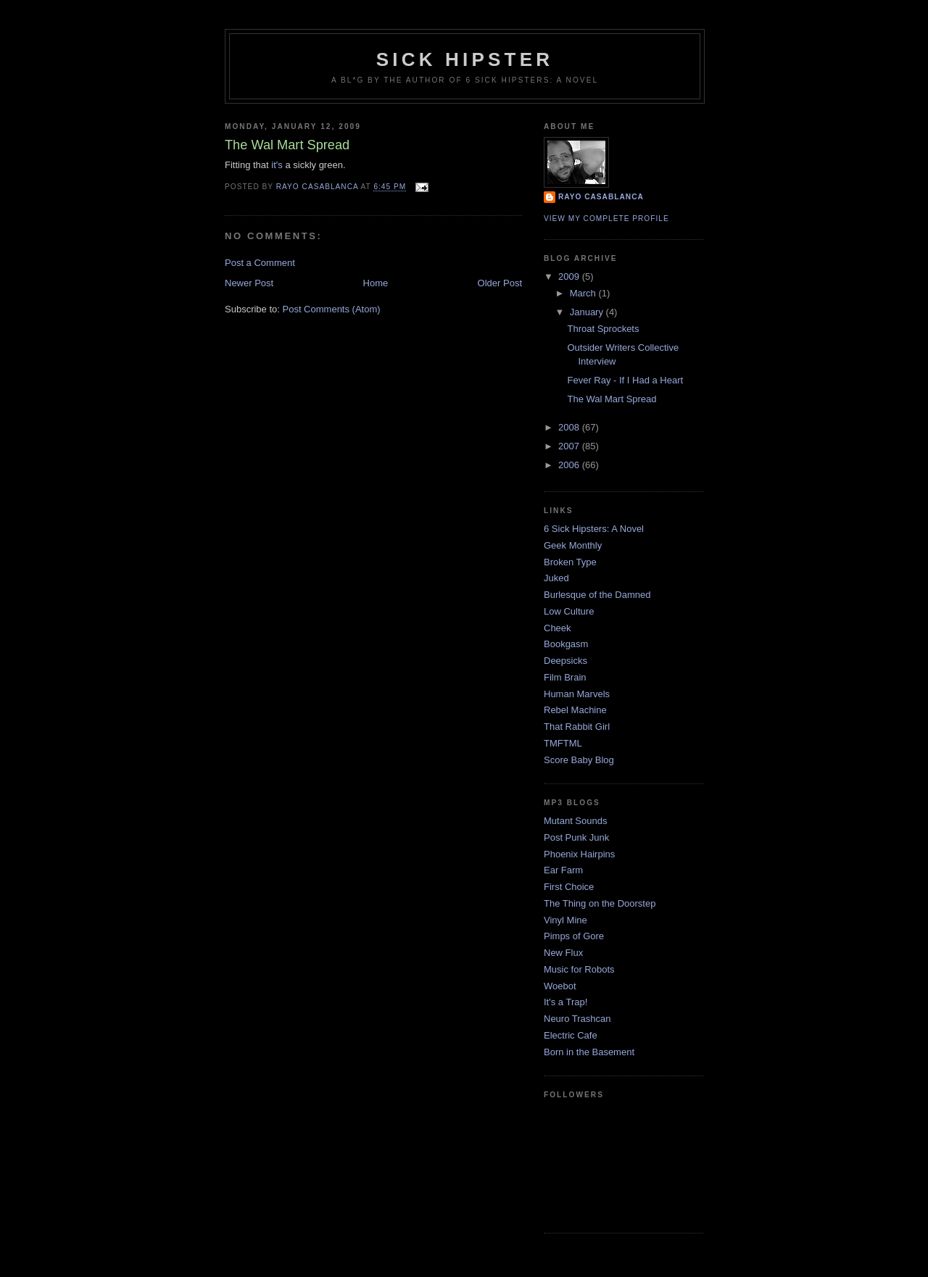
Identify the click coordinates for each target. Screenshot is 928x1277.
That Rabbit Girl (577, 726)
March (584, 293)
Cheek (557, 628)
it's (276, 164)
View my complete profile (606, 218)
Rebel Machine (575, 709)
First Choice (569, 886)
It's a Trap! (565, 1002)
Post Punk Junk (576, 837)
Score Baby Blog (579, 759)
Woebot (560, 986)
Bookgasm (566, 643)
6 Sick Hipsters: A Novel (594, 528)
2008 (570, 427)
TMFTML (563, 743)
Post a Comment (260, 262)
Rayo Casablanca (601, 197)
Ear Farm (563, 870)
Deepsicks (565, 660)
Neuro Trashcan (577, 1018)
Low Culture (569, 611)
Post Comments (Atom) (332, 309)
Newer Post (249, 283)
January (588, 312)
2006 (570, 464)
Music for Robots (579, 969)
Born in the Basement (589, 1052)
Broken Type (570, 562)
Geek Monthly (573, 545)
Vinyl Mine (565, 920)
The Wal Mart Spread (611, 399)
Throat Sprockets (603, 328)
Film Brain (565, 677)
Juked (556, 578)
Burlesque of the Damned (597, 594)
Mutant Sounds (575, 820)
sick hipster (464, 59)
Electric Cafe (570, 1035)
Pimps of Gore (574, 936)
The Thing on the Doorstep (599, 903)
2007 (570, 446)
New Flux (563, 952)
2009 (570, 276)
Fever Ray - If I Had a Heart (625, 380)
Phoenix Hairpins (579, 854)
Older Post (500, 283)
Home (376, 283)
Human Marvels (577, 694)
